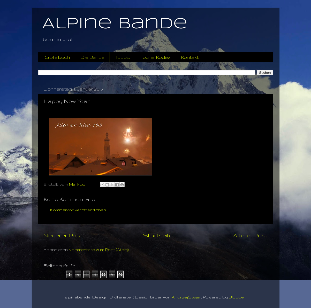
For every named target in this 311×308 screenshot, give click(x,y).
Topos (122, 57)
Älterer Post (250, 235)
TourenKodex (155, 57)
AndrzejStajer (186, 297)
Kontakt (190, 57)
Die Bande (92, 57)
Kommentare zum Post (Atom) (99, 249)
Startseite (157, 235)
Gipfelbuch (57, 57)
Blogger (237, 297)
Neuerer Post (62, 235)
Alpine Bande (114, 24)
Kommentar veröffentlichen (78, 210)
